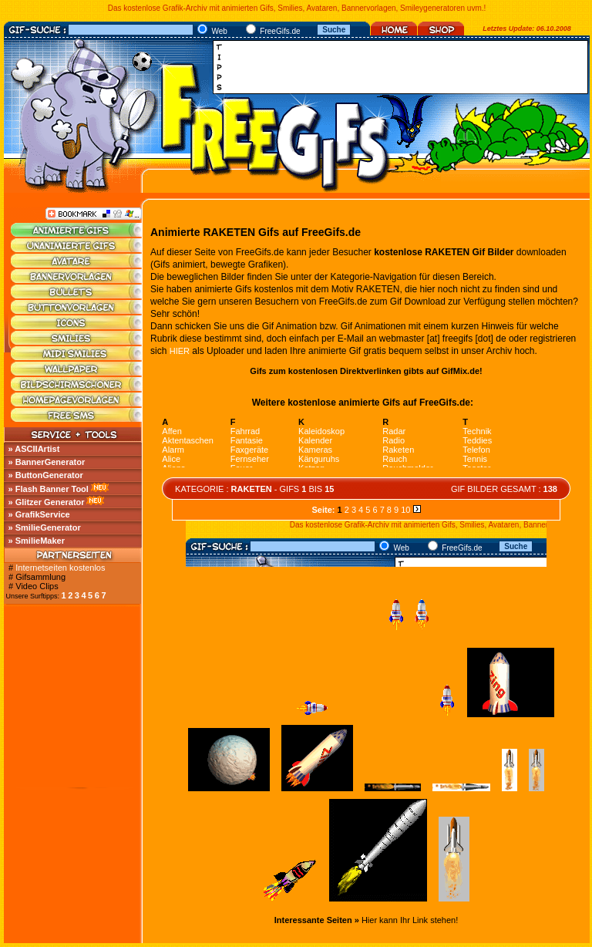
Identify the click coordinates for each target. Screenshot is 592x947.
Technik (476, 431)
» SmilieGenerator (44, 527)
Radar (393, 431)
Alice (171, 458)
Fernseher (249, 458)
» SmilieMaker (36, 540)
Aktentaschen (188, 440)
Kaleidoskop (321, 431)
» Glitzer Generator (46, 502)
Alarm (173, 449)
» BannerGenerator (47, 462)
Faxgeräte (249, 449)
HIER (180, 351)
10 (405, 509)
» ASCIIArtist (34, 448)
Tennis (474, 458)
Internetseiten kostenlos (60, 567)
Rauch (394, 458)
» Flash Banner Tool (48, 489)
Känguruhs (318, 458)
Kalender (315, 440)
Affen (172, 431)
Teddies (477, 440)
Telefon (475, 449)
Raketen (398, 449)
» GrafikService (39, 514)
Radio (393, 440)
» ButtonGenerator (45, 475)
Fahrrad (245, 431)
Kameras (315, 449)
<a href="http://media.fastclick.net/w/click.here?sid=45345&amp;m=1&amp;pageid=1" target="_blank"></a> (404, 67)
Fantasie (246, 440)
